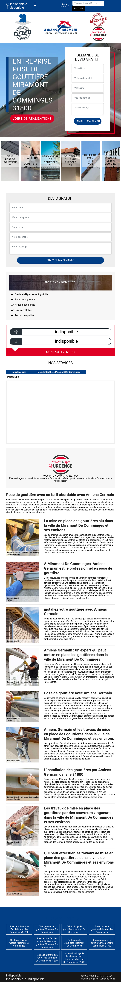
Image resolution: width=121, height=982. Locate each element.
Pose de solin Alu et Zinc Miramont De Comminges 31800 (19, 929)
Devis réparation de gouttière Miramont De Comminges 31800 (102, 943)
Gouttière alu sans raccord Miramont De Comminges (19, 943)
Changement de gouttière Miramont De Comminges (47, 929)
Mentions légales (89, 978)
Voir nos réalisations (32, 118)
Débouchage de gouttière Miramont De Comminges (74, 929)
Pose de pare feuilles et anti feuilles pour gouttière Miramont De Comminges (47, 942)
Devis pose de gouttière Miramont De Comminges (102, 929)
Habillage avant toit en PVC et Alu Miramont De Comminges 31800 (47, 958)
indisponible (16, 4)
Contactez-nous (107, 978)
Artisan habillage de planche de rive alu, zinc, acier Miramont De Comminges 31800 (74, 957)
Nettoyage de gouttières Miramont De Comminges (74, 943)
